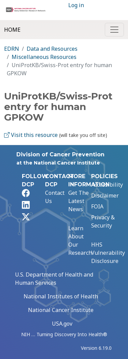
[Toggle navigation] (114, 29)
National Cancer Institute (61, 310)
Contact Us (55, 197)
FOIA (97, 206)
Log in (76, 5)
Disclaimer (105, 195)
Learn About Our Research (80, 240)
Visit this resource (31, 135)
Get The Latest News (78, 201)
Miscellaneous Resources (44, 57)
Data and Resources (52, 48)
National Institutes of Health (61, 296)
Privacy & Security (103, 221)
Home (12, 29)
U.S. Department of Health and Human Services (54, 278)
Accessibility (107, 184)
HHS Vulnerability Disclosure (108, 253)
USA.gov (62, 323)
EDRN (11, 48)
